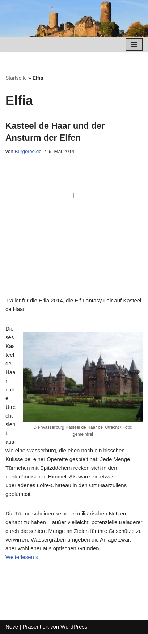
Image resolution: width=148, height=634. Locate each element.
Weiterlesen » (21, 557)
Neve (11, 626)
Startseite (16, 78)
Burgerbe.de (28, 151)
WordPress (73, 626)
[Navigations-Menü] (134, 44)
